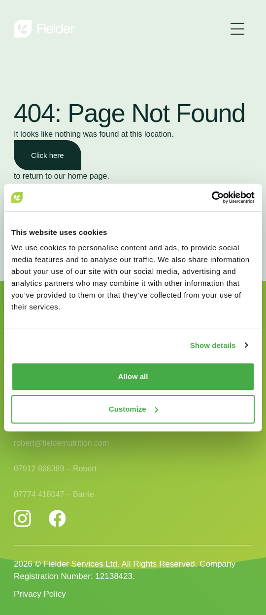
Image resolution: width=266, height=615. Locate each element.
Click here (47, 155)
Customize (133, 409)
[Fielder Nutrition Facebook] (57, 518)
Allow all (133, 376)
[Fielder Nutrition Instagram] (22, 518)
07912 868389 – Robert (55, 470)
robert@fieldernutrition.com (61, 444)
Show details (213, 345)
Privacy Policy (40, 594)
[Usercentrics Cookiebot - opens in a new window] (211, 197)
